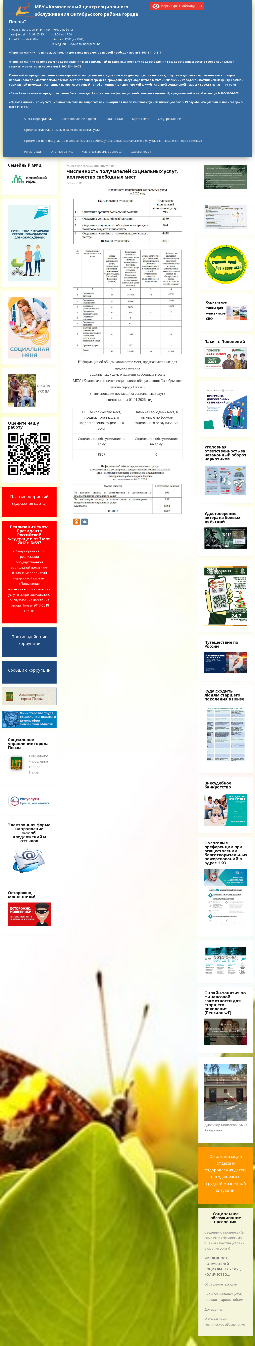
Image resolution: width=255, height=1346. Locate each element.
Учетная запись (62, 151)
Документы (213, 1309)
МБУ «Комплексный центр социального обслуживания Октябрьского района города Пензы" (73, 14)
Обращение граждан (220, 1284)
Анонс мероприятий (38, 119)
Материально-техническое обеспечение (224, 1322)
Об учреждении (169, 119)
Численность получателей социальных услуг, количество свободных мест (222, 1266)
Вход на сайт (114, 119)
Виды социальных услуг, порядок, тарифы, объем (223, 1297)
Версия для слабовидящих (177, 6)
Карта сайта (140, 119)
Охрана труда (141, 151)
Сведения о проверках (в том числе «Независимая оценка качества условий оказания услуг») (224, 1240)
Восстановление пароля (78, 119)
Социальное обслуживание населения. (91, 166)
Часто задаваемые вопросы (102, 151)
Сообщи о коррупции (29, 670)
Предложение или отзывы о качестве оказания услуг (62, 130)
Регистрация (33, 151)
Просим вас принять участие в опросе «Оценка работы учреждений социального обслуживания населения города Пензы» (113, 141)
